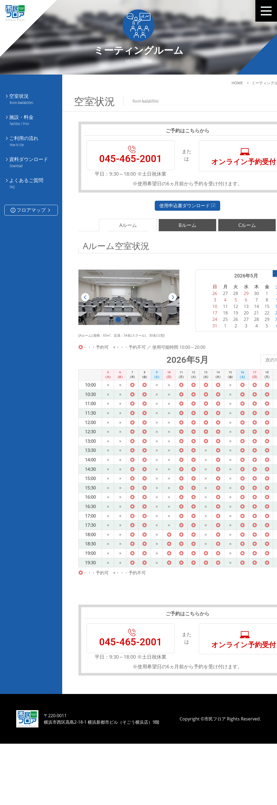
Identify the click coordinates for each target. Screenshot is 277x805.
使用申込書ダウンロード (170, 232)
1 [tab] (109, 347)
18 (201, 340)
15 (237, 334)
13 (219, 334)
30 (246, 347)
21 (228, 340)
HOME (201, 82)
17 (192, 340)
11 (201, 334)
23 (246, 340)
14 (228, 334)
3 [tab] (131, 347)
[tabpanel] (119, 324)
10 (192, 334)
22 (237, 340)
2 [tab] (120, 347)
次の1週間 (241, 387)
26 (210, 347)
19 (210, 340)
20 (219, 340)
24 (192, 347)
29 (237, 347)
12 (210, 334)
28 (228, 347)
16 (246, 334)
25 (201, 347)
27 (219, 347)
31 (192, 353)
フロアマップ (31, 189)
